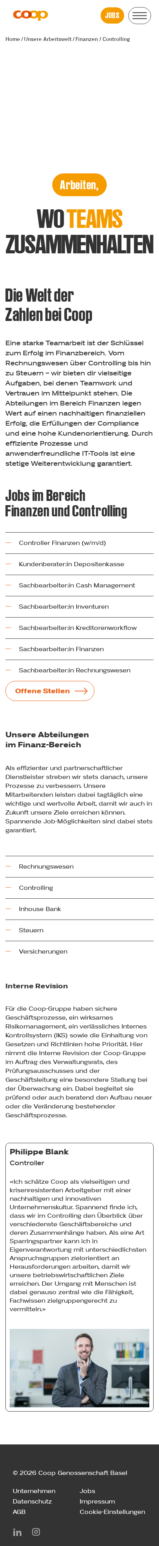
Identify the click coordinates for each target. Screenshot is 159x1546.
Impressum (97, 1501)
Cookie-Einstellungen (112, 1512)
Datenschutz (32, 1501)
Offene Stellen (42, 691)
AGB (19, 1512)
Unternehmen (34, 1491)
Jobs (87, 1491)
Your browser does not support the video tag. (79, 117)
